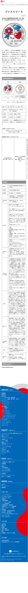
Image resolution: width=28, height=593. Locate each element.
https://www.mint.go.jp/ (18, 350)
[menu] (26, 1)
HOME (2, 4)
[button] (24, 379)
